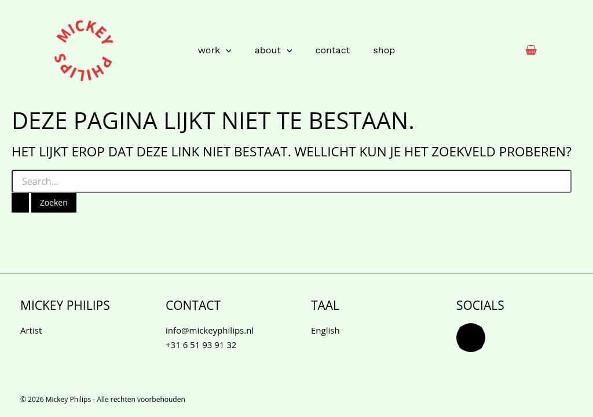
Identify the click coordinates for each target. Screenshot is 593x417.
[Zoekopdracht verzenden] (20, 203)
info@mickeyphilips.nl (210, 330)
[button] (226, 50)
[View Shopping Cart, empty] (531, 50)
